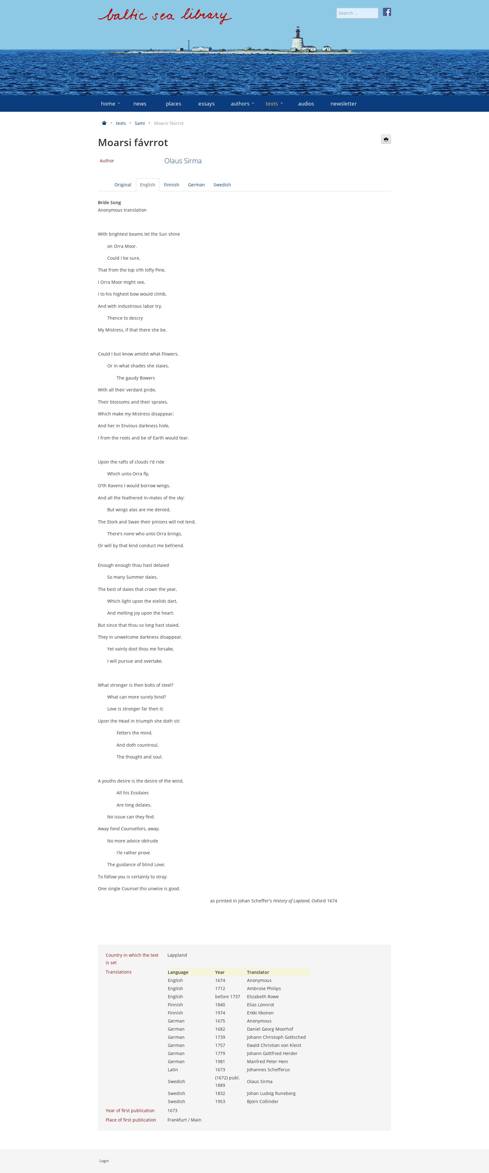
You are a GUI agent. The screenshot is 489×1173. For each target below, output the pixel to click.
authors (243, 103)
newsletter (344, 103)
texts (275, 103)
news (139, 103)
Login (104, 1160)
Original (122, 185)
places (173, 103)
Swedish (222, 185)
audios (306, 103)
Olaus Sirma (183, 160)
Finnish (171, 185)
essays (206, 103)
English (147, 185)
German (196, 185)
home (111, 103)
